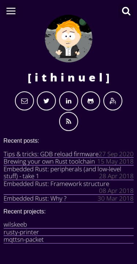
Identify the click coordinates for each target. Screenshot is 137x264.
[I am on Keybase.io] (112, 100)
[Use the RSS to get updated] (68, 121)
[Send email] (24, 100)
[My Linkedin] (68, 100)
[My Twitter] (46, 100)
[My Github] (90, 100)
